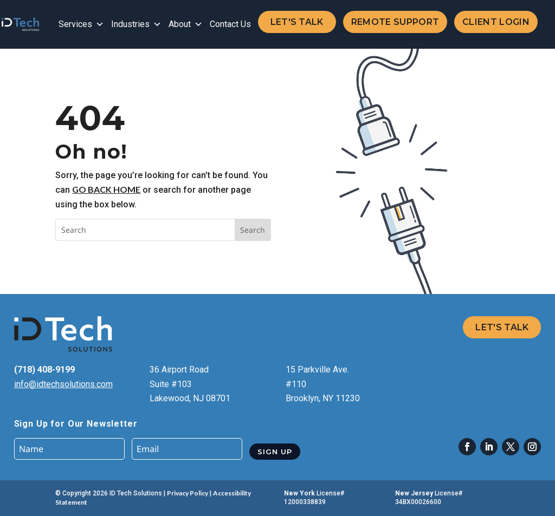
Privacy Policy (187, 493)
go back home (106, 189)
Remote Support (395, 22)
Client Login (496, 22)
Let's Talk (297, 22)
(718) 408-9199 (44, 369)
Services (81, 24)
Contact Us (230, 24)
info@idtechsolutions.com (63, 384)
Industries (136, 24)
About (186, 24)
